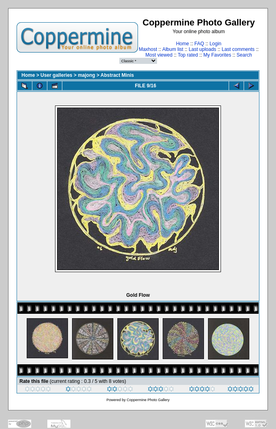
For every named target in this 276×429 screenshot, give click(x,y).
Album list (172, 49)
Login (215, 43)
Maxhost (148, 49)
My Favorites (217, 55)
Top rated (188, 55)
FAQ (199, 43)
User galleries (56, 75)
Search (244, 55)
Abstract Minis (117, 75)
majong (86, 75)
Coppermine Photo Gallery (148, 400)
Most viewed (158, 55)
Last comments (238, 49)
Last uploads (202, 49)
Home (182, 43)
